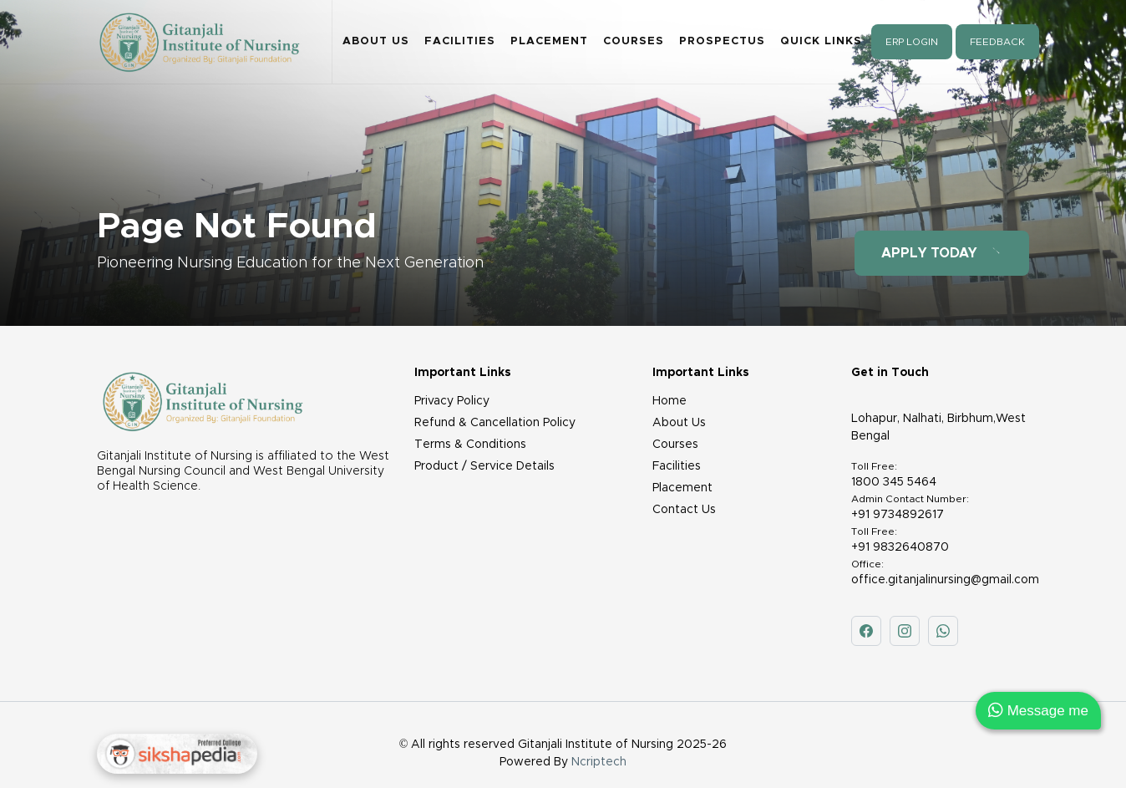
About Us (375, 41)
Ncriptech (598, 762)
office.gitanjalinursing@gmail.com (945, 580)
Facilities (459, 41)
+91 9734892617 (897, 515)
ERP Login (911, 42)
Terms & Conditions (470, 444)
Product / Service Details (484, 466)
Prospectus (722, 41)
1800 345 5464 (893, 482)
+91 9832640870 (900, 547)
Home (669, 401)
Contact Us (684, 510)
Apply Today (941, 253)
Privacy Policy (451, 401)
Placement (549, 41)
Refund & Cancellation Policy (495, 423)
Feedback (997, 42)
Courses (633, 41)
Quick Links (821, 41)
